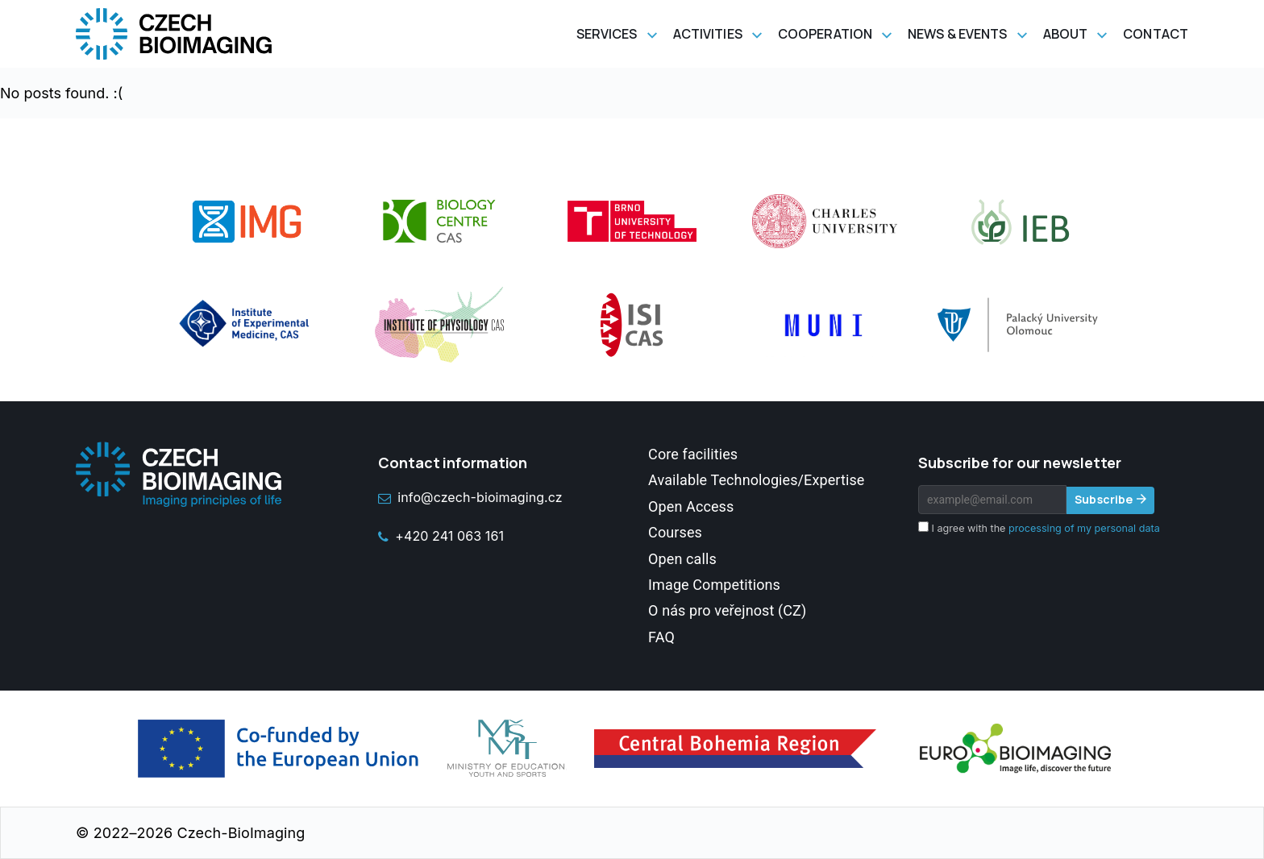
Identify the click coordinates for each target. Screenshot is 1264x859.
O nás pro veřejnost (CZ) (727, 610)
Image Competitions (714, 584)
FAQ (661, 637)
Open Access (691, 506)
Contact (1155, 34)
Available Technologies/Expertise (756, 479)
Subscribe (1104, 499)
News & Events (957, 34)
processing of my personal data (1084, 528)
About (1065, 34)
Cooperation (825, 34)
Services (607, 34)
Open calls (682, 558)
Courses (675, 532)
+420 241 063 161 (441, 536)
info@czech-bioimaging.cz (470, 497)
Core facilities (693, 454)
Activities (707, 34)
